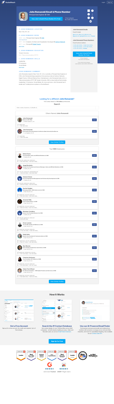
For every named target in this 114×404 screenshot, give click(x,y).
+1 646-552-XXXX (88, 45)
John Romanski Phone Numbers (83, 40)
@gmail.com (76, 36)
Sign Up (110, 2)
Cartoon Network (60, 42)
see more (21, 46)
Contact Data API (97, 333)
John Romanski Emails (80, 29)
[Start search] (97, 107)
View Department (23, 39)
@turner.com (87, 34)
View (94, 120)
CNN (48, 15)
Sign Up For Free (57, 341)
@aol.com (75, 34)
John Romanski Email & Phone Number (49, 12)
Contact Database (63, 326)
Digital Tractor (37, 44)
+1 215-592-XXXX (87, 46)
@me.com (81, 34)
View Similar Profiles (57, 142)
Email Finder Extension (64, 331)
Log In (103, 2)
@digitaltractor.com (85, 36)
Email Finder (104, 326)
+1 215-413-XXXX (77, 48)
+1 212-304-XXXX (77, 46)
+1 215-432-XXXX (77, 45)
